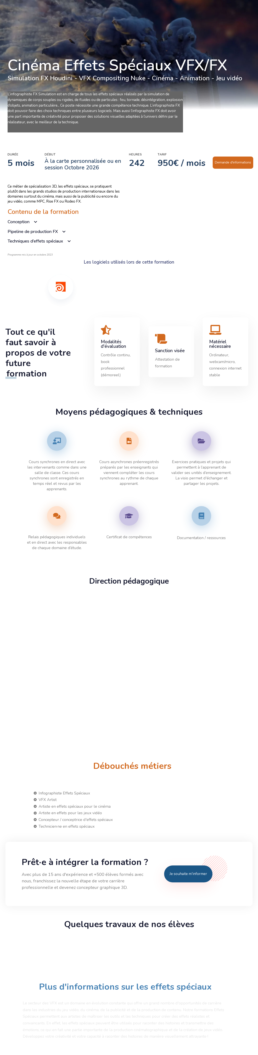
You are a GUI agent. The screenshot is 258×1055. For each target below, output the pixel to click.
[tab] (64, 222)
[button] (64, 222)
